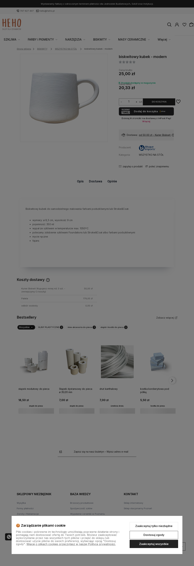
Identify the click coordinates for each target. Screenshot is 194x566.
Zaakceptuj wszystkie (154, 544)
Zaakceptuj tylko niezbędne (153, 526)
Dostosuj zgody (153, 535)
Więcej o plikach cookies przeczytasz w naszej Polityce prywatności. (71, 544)
